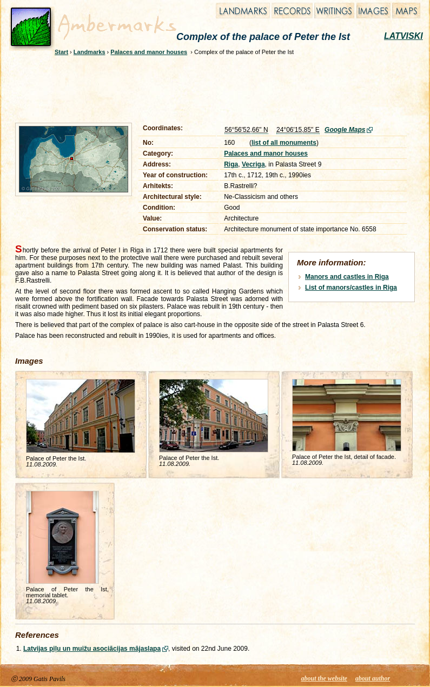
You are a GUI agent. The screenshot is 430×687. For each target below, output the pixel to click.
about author (372, 678)
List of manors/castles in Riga (351, 287)
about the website (324, 678)
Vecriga (253, 164)
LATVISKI (403, 36)
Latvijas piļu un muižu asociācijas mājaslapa (92, 648)
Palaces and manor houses (148, 52)
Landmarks (89, 52)
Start (61, 52)
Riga (231, 164)
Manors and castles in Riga (347, 277)
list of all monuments (284, 142)
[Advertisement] (208, 87)
